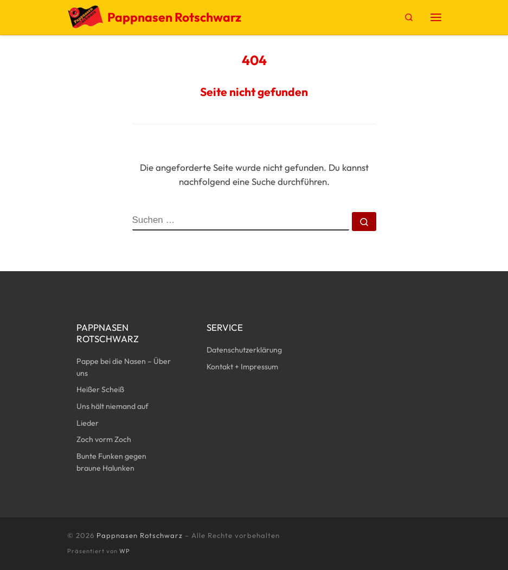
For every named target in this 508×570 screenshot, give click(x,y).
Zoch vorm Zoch (103, 439)
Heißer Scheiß (100, 389)
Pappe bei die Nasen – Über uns (123, 367)
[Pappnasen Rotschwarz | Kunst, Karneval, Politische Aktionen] (85, 16)
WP (124, 551)
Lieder (87, 423)
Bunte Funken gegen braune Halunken (111, 462)
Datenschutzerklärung (244, 350)
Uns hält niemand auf (112, 406)
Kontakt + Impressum (242, 367)
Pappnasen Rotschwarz (140, 535)
